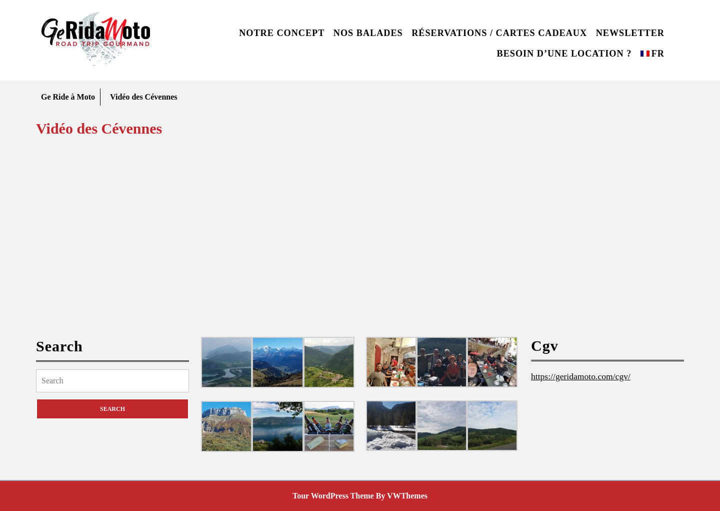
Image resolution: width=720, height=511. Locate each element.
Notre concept (281, 33)
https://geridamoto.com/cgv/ (580, 376)
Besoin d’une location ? (564, 54)
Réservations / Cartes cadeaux (499, 33)
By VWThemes (402, 495)
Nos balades (368, 33)
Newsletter (630, 33)
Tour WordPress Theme (333, 495)
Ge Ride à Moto (68, 97)
